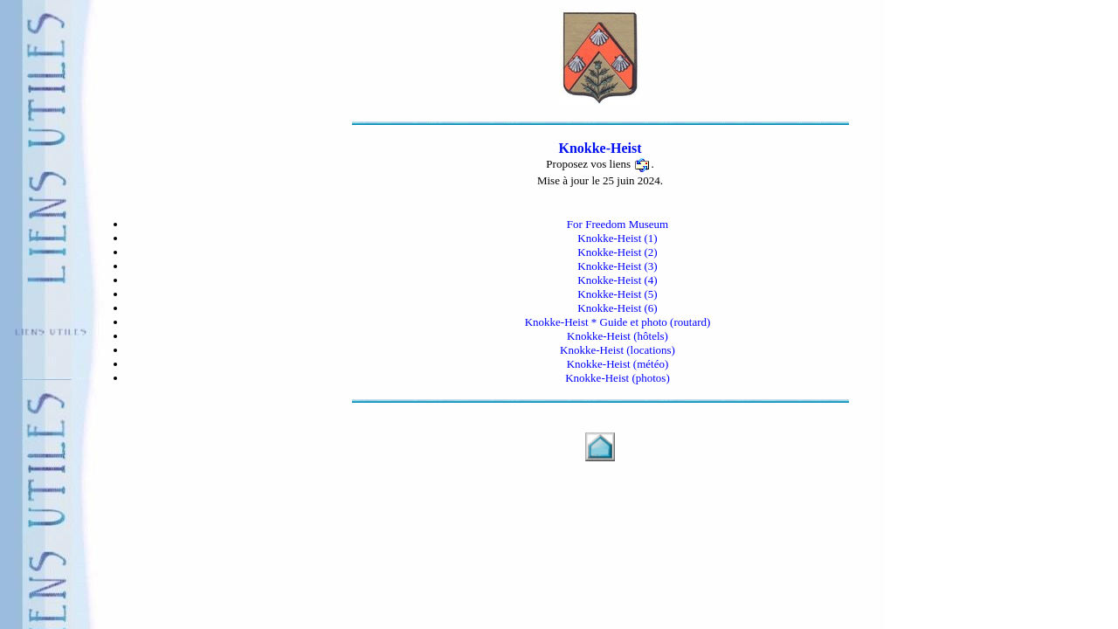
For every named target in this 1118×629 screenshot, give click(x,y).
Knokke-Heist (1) (617, 238)
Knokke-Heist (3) (617, 266)
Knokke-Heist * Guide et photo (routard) (618, 321)
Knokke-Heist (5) (617, 294)
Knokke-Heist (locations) (617, 349)
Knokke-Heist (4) (617, 280)
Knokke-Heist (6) (617, 307)
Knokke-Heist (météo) (618, 363)
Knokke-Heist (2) (617, 252)
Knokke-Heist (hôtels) (617, 335)
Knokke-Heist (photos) (617, 377)
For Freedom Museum (617, 224)
